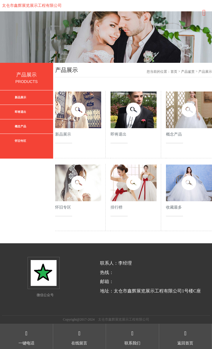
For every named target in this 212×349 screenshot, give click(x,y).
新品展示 (20, 97)
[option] (106, 37)
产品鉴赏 (188, 72)
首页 (174, 72)
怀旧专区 (20, 140)
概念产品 (20, 126)
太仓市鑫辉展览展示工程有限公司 (32, 5)
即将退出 (20, 111)
